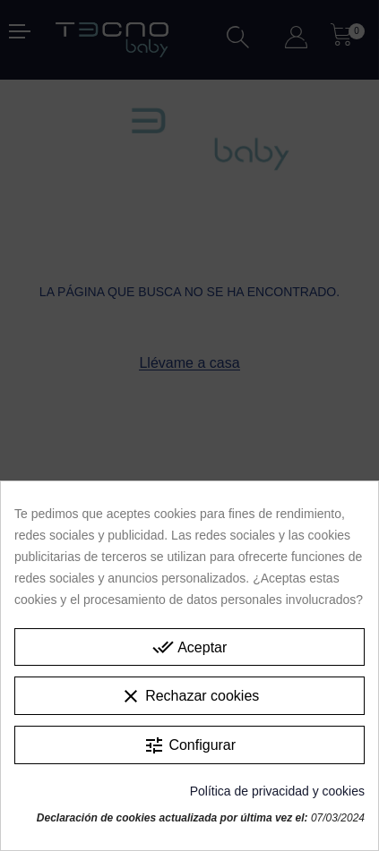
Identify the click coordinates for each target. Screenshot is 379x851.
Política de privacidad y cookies (277, 791)
